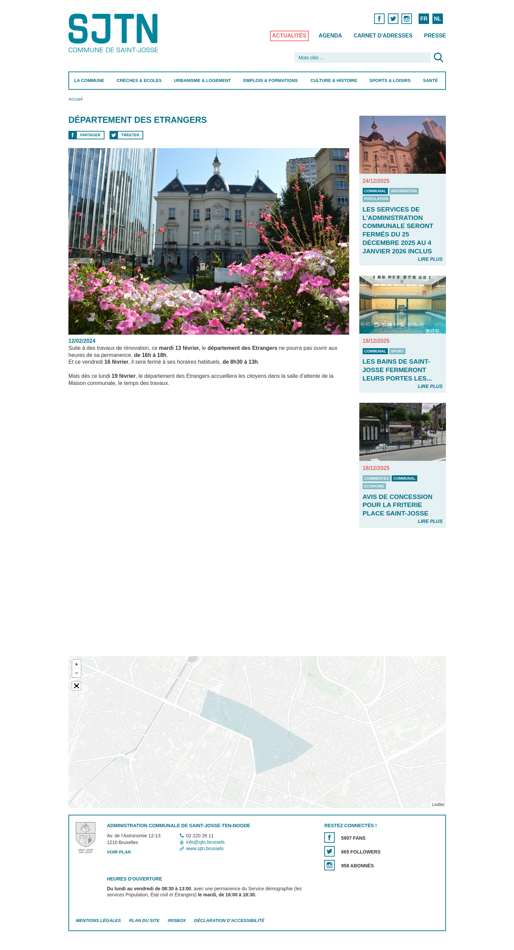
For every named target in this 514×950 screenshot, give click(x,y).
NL (437, 19)
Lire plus (430, 259)
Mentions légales (98, 920)
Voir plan (119, 852)
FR (423, 19)
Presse (435, 35)
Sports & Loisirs (390, 80)
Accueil (75, 99)
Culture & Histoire (333, 80)
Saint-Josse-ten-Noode (114, 32)
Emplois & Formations (270, 80)
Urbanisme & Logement (202, 80)
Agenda (330, 35)
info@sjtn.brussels (205, 842)
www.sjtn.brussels (204, 848)
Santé (430, 80)
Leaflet (438, 804)
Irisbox (176, 920)
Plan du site (144, 920)
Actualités (289, 35)
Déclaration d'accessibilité (229, 920)
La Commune (89, 80)
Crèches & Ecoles (138, 80)
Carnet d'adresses (383, 35)
